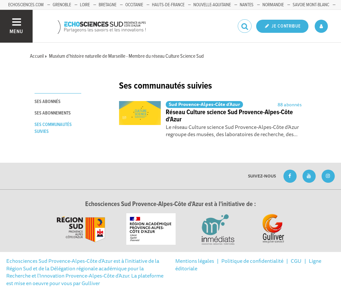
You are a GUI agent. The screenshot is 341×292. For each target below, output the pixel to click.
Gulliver (91, 283)
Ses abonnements (53, 113)
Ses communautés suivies (53, 128)
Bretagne (107, 5)
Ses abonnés (48, 102)
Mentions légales (194, 261)
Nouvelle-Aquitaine (212, 5)
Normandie (273, 5)
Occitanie (134, 5)
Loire (85, 5)
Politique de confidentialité (252, 261)
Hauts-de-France (168, 5)
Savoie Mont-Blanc (311, 5)
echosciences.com (26, 5)
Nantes (247, 5)
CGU (296, 261)
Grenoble (62, 5)
